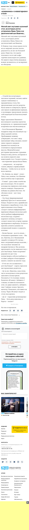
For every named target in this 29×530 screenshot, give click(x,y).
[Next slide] (26, 6)
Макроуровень (5, 482)
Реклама (3, 433)
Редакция (3, 431)
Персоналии (17, 487)
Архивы (3, 428)
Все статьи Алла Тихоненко (9, 315)
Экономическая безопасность (18, 484)
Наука (2, 492)
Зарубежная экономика (20, 478)
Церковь (3, 499)
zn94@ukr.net (20, 451)
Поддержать (20, 2)
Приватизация (5, 487)
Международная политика (5, 479)
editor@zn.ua (4, 455)
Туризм (16, 497)
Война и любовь (10, 413)
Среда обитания (5, 497)
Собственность (18, 499)
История (16, 492)
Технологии (4, 494)
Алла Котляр (6, 415)
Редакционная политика (7, 436)
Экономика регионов (6, 489)
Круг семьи (17, 494)
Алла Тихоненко (10, 23)
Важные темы (5, 6)
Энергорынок (4, 485)
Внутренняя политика (7, 476)
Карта (2, 438)
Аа (12, 2)
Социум (16, 490)
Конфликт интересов (19, 481)
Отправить (14, 346)
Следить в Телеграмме (14, 365)
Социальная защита (19, 476)
